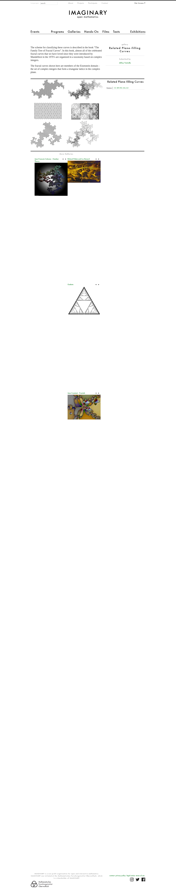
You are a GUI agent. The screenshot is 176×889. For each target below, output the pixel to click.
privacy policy (121, 875)
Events (35, 32)
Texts (116, 32)
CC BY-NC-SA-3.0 (121, 88)
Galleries (74, 32)
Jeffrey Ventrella (125, 63)
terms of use (140, 875)
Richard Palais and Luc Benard (79, 159)
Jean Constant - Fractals (76, 393)
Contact (105, 3)
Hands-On (91, 32)
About (70, 3)
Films (105, 32)
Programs (57, 32)
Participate (92, 3)
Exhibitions (137, 32)
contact (112, 875)
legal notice (131, 875)
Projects (80, 3)
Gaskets (70, 284)
